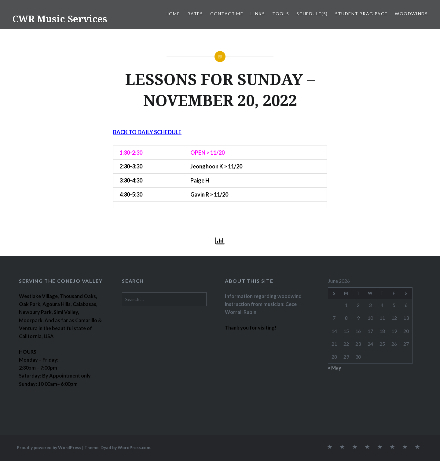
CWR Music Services (59, 19)
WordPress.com (134, 447)
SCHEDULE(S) (312, 13)
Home (173, 13)
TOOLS (280, 13)
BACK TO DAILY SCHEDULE (147, 132)
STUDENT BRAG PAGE (361, 13)
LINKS (258, 13)
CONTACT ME (226, 13)
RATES (195, 13)
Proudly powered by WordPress (49, 447)
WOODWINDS (411, 13)
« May (334, 368)
